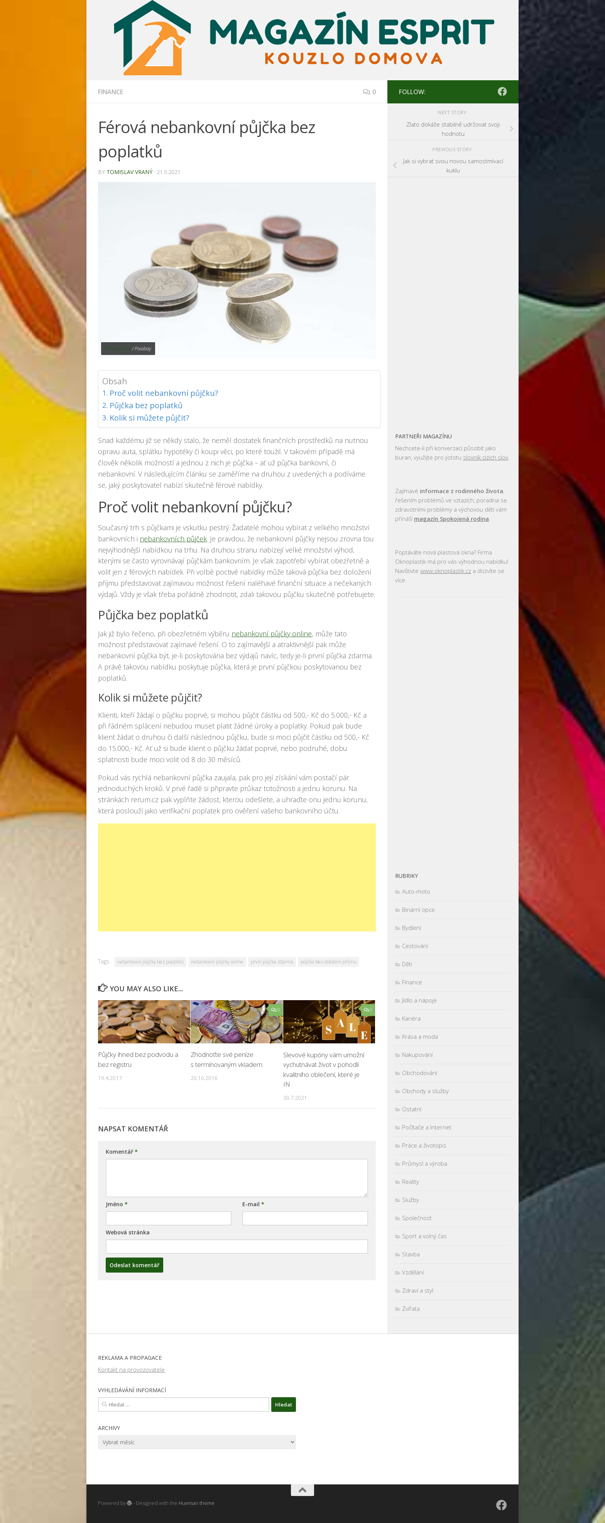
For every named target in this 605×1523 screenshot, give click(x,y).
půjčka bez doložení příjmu (329, 961)
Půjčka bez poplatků (146, 405)
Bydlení (411, 927)
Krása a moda (420, 1036)
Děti (407, 964)
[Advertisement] (237, 877)
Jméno (117, 1204)
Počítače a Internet (426, 1127)
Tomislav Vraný (129, 172)
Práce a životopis (424, 1145)
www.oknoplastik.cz (445, 571)
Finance (110, 92)
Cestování (415, 946)
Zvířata (411, 1308)
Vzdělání (413, 1272)
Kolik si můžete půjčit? (149, 417)
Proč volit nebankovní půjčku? (164, 393)
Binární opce (418, 909)
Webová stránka (128, 1232)
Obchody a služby (425, 1091)
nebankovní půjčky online (272, 633)
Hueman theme (197, 1502)
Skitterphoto (118, 348)
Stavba (411, 1254)
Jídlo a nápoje (419, 1000)
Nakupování (417, 1054)
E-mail (253, 1204)
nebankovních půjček (173, 538)
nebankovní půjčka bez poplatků (150, 961)
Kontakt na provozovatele (131, 1369)
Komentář (122, 1151)
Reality (410, 1181)
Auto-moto (416, 891)
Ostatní (411, 1109)
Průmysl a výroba (424, 1163)
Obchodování (419, 1073)
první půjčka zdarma (272, 961)
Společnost (417, 1218)
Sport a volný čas (424, 1236)
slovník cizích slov (485, 457)
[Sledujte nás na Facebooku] (502, 91)
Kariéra (411, 1018)
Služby (410, 1200)
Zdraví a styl (417, 1290)
